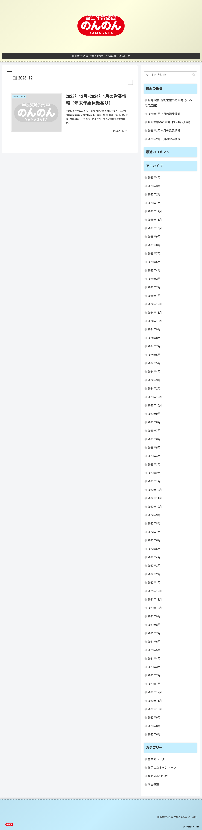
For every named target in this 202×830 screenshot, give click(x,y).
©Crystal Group (191, 827)
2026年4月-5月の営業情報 (164, 113)
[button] (193, 74)
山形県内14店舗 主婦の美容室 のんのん (177, 817)
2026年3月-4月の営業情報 (164, 130)
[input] (170, 74)
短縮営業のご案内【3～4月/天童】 (170, 122)
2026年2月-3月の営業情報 (164, 139)
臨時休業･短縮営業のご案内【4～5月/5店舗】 (168, 103)
